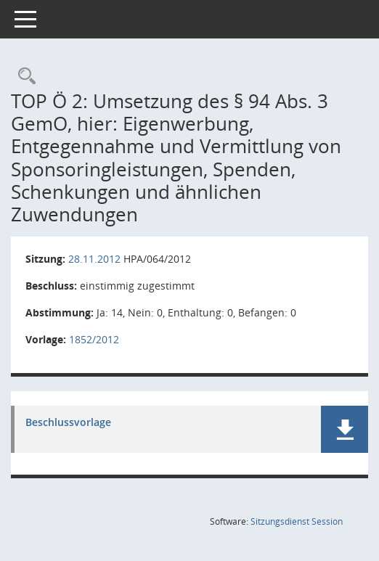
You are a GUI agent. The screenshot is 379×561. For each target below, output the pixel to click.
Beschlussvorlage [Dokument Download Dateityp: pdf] (68, 423)
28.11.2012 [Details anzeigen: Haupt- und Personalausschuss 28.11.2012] (94, 259)
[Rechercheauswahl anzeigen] (23, 77)
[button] (344, 429)
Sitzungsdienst (296, 521)
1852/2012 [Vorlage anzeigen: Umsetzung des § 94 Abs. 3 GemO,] (94, 339)
